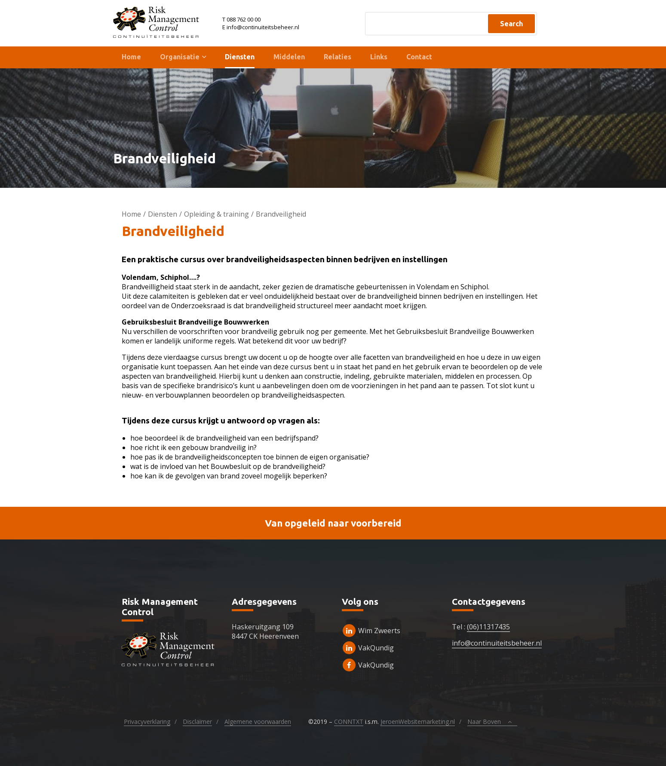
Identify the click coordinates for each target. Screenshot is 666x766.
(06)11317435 (488, 626)
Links (378, 57)
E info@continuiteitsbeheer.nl (260, 27)
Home (131, 57)
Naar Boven (491, 721)
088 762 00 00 (244, 19)
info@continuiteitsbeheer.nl (497, 643)
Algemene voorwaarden (257, 721)
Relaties (337, 57)
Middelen (289, 57)
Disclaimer (197, 721)
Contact (419, 57)
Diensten (240, 57)
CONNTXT (348, 721)
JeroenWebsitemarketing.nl (418, 721)
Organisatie (179, 57)
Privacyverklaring (147, 721)
